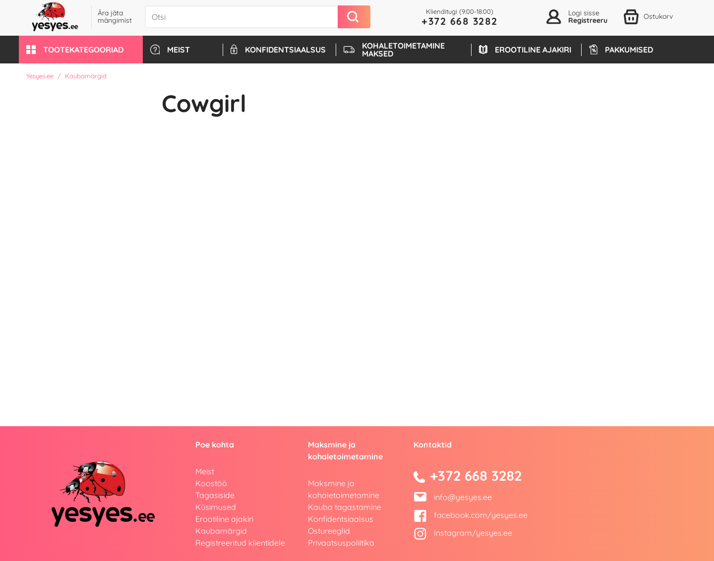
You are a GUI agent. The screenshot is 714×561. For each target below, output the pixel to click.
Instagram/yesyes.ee (463, 533)
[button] (81, 49)
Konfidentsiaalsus (340, 519)
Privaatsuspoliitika (341, 543)
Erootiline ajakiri (224, 519)
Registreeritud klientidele (240, 543)
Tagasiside (215, 495)
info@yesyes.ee (463, 497)
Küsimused (215, 507)
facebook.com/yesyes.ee (471, 515)
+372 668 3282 (459, 21)
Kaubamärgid (221, 531)
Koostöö (211, 483)
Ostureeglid (329, 531)
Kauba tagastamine (344, 507)
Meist (204, 471)
